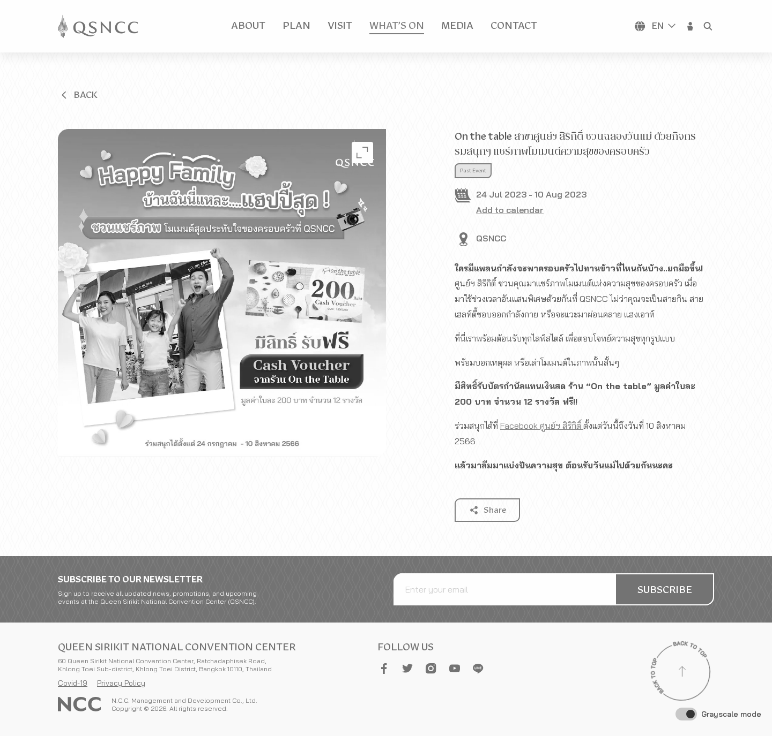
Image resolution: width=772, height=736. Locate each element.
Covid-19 (72, 683)
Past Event (473, 170)
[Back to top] (682, 673)
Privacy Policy (121, 683)
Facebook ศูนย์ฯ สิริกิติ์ (541, 425)
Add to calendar (510, 209)
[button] (690, 26)
